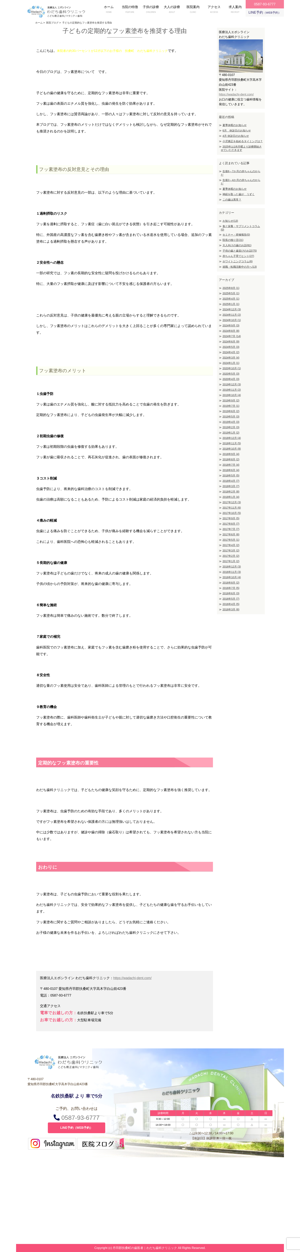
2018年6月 (231, 470)
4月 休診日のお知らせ (236, 135)
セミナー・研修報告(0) (236, 234)
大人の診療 (172, 9)
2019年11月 (232, 389)
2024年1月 (231, 363)
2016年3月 (231, 609)
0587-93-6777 (76, 1117)
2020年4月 (231, 379)
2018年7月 (231, 464)
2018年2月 (231, 491)
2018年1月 (231, 496)
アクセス (214, 9)
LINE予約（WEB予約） (76, 1127)
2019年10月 (232, 395)
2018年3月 (231, 486)
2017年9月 (231, 518)
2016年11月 (232, 571)
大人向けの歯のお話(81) (237, 245)
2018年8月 (231, 459)
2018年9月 (231, 454)
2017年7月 (231, 529)
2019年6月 (231, 411)
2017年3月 (231, 550)
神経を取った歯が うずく (239, 194)
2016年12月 (232, 566)
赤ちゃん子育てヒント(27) (238, 256)
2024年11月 (232, 314)
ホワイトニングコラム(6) (238, 261)
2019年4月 (231, 421)
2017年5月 (231, 539)
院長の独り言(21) (233, 239)
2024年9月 (231, 325)
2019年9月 (231, 400)
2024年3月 (231, 357)
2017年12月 (232, 502)
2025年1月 (231, 304)
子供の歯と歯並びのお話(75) (240, 250)
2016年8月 (231, 582)
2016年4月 (231, 604)
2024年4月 (231, 352)
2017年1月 (231, 561)
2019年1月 (231, 432)
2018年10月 (232, 448)
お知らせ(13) (230, 220)
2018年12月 (232, 438)
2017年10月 (232, 513)
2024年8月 (231, 330)
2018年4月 (231, 480)
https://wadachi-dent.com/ (132, 978)
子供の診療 (150, 9)
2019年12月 (232, 384)
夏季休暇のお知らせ (235, 125)
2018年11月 (232, 443)
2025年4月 (231, 298)
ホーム (108, 9)
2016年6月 (231, 593)
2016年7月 (231, 588)
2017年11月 (232, 507)
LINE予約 (265, 12)
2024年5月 (231, 346)
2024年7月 (232, 336)
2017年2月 (231, 555)
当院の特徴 (129, 9)
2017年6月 (231, 534)
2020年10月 (232, 368)
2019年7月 (231, 405)
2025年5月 (231, 293)
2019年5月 (231, 416)
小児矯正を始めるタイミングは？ (243, 141)
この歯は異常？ (232, 199)
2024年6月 (231, 341)
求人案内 (235, 9)
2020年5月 (231, 373)
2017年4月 (231, 545)
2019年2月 (231, 427)
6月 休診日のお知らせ (237, 130)
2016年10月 (232, 577)
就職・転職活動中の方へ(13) (240, 266)
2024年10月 (232, 320)
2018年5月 (231, 475)
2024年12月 (232, 309)
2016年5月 (231, 598)
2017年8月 (231, 523)
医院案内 (193, 9)
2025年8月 (231, 288)
